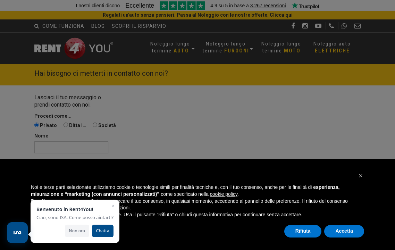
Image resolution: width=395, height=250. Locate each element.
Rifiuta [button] (303, 231)
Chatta (102, 231)
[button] (360, 175)
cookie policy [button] (223, 194)
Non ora (77, 231)
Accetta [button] (344, 231)
